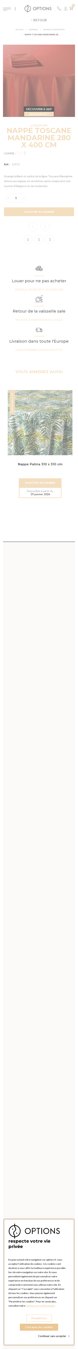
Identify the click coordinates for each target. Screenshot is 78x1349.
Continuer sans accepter (54, 1336)
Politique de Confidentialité (40, 1305)
